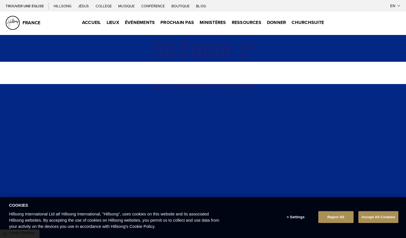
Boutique (181, 5)
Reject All (335, 217)
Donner (276, 22)
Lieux (113, 22)
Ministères (213, 22)
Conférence (153, 5)
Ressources (246, 22)
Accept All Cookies (378, 217)
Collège (104, 5)
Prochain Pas (177, 22)
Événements (140, 22)
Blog (201, 5)
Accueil (91, 22)
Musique (126, 5)
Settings (297, 217)
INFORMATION (203, 188)
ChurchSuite (308, 22)
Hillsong (63, 5)
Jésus (84, 5)
